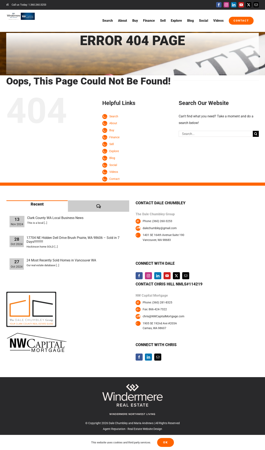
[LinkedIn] (157, 275)
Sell (111, 144)
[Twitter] (176, 275)
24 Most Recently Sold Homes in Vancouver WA (61, 260)
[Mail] (185, 275)
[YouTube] (167, 275)
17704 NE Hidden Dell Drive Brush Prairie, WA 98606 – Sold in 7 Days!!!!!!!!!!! (72, 240)
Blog (112, 158)
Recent (37, 204)
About (113, 123)
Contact (114, 178)
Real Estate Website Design (145, 429)
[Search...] (216, 134)
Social (113, 165)
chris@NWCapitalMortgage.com (163, 316)
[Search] (256, 134)
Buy (111, 130)
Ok (165, 442)
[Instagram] (148, 275)
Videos (113, 171)
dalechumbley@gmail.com (160, 228)
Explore (114, 151)
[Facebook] (139, 275)
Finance (114, 137)
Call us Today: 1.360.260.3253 (26, 4)
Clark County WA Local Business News (55, 218)
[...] (45, 222)
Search (113, 116)
